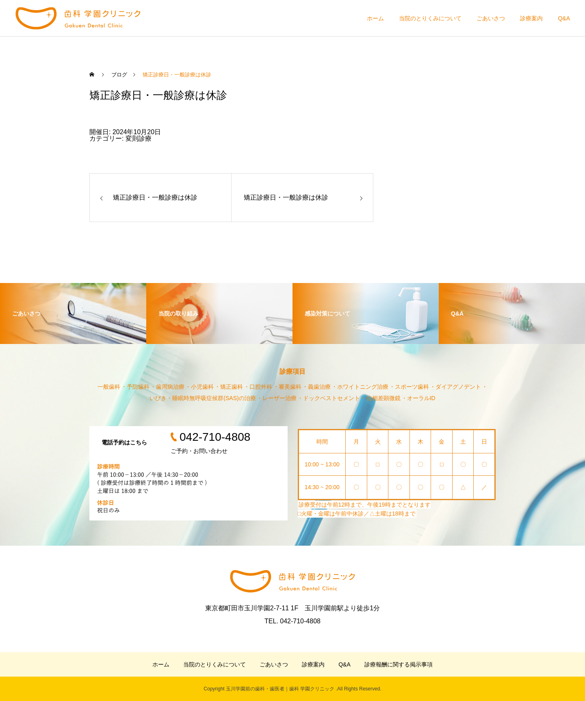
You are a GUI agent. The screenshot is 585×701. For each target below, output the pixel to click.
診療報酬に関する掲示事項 (398, 664)
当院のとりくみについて (430, 18)
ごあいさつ (491, 18)
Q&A (564, 18)
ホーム (375, 18)
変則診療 (139, 138)
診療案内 (531, 18)
